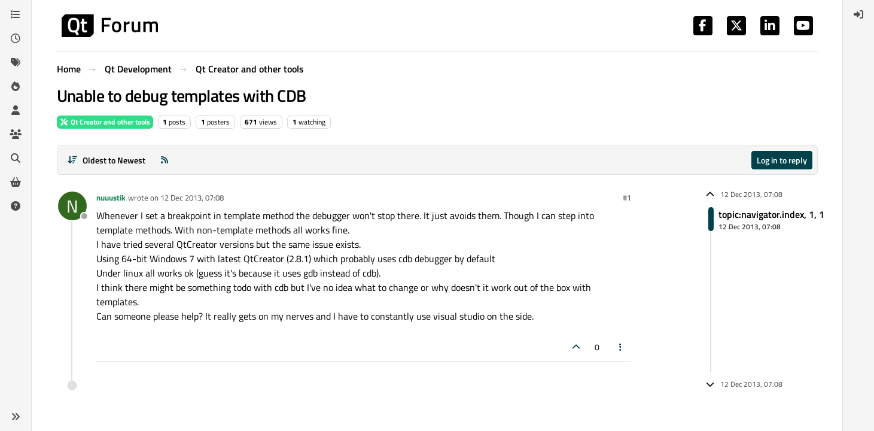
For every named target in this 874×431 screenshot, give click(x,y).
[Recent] (15, 38)
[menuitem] (858, 14)
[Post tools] (620, 347)
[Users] (15, 110)
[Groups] (15, 134)
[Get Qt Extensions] (15, 182)
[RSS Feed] (164, 160)
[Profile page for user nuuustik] (72, 206)
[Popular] (15, 86)
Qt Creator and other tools (105, 122)
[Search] (15, 158)
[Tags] (15, 62)
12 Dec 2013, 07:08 (192, 198)
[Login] (858, 14)
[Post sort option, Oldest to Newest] (106, 160)
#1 (627, 198)
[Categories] (15, 14)
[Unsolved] (15, 206)
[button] (15, 416)
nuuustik (111, 198)
